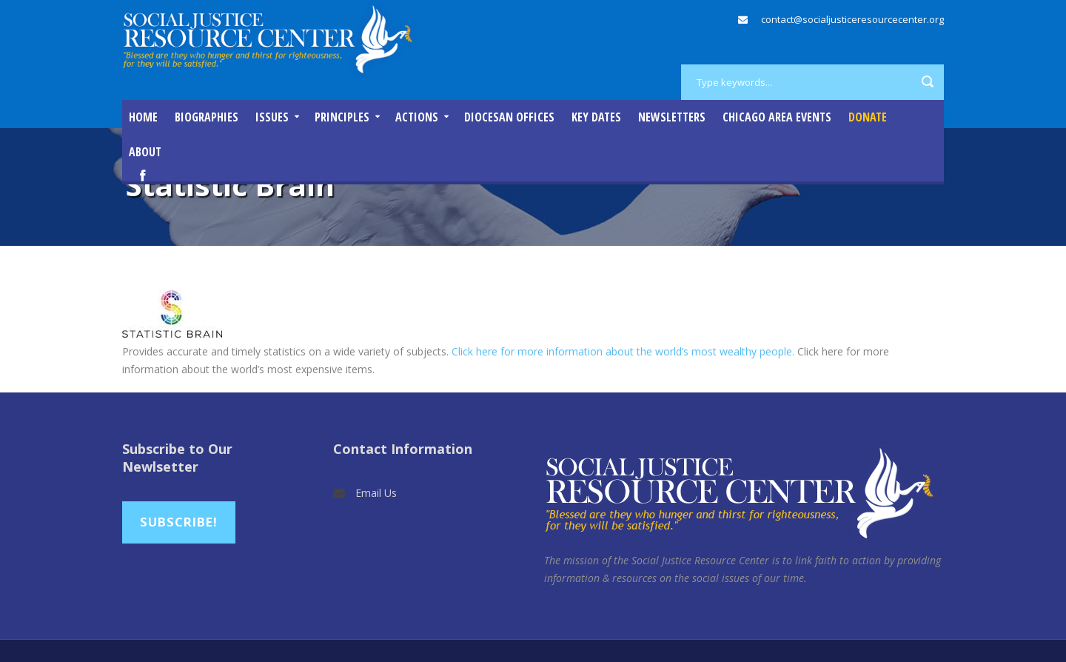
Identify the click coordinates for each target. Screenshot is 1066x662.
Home (143, 117)
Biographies (206, 117)
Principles (342, 117)
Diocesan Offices (509, 117)
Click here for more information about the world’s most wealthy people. (623, 351)
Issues (272, 117)
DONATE (867, 117)
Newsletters (671, 117)
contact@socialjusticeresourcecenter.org (852, 19)
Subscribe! (179, 521)
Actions (416, 117)
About (145, 152)
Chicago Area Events (777, 117)
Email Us (376, 493)
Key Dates (596, 117)
